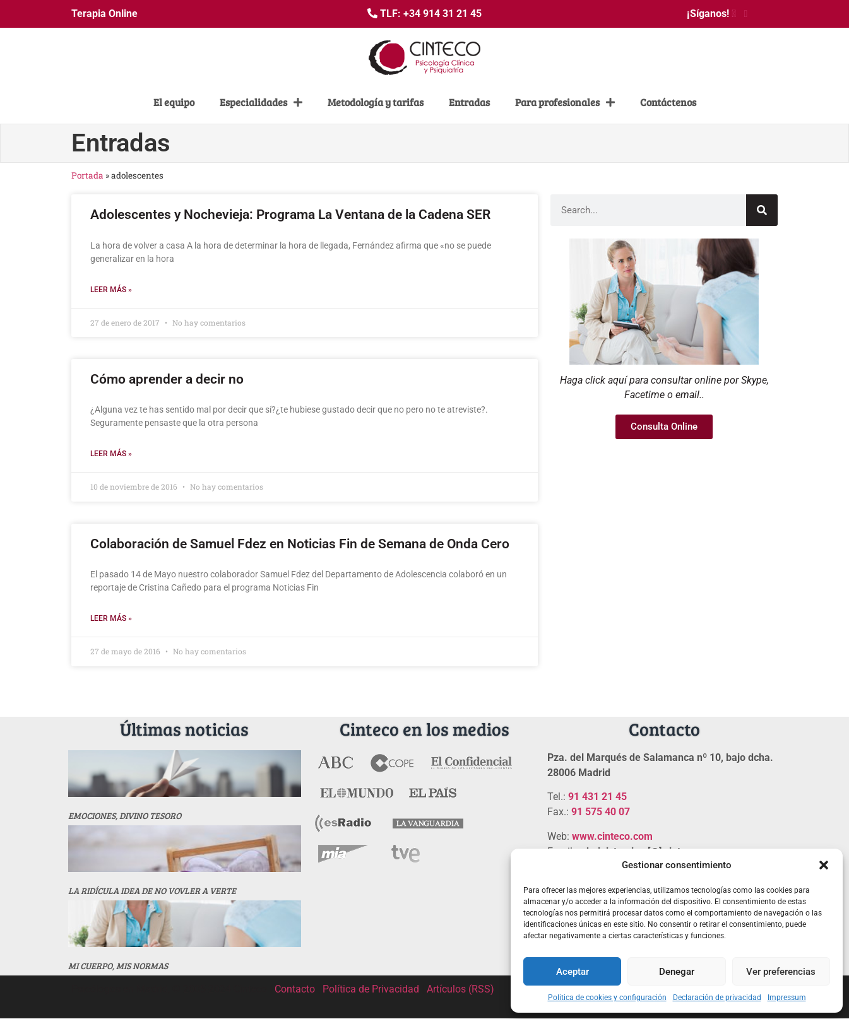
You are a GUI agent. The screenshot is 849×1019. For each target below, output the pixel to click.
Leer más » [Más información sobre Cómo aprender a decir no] (111, 453)
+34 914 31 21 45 (442, 14)
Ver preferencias (781, 971)
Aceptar (572, 971)
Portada (87, 175)
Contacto (295, 989)
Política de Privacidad (371, 989)
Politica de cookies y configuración (607, 997)
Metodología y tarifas (376, 102)
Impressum (787, 997)
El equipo (173, 102)
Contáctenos (668, 102)
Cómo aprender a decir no (167, 379)
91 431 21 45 (597, 797)
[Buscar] (762, 210)
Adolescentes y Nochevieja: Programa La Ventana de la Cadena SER (290, 214)
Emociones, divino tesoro (124, 816)
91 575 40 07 (600, 812)
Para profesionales (565, 102)
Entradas (469, 102)
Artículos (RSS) (460, 989)
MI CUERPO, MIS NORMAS (118, 966)
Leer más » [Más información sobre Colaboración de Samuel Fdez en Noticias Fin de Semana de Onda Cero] (111, 618)
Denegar (676, 971)
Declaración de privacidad (717, 997)
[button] (823, 865)
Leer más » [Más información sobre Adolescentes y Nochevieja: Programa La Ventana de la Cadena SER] (111, 289)
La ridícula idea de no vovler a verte (152, 891)
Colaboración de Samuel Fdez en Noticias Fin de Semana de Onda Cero (299, 543)
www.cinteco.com (612, 836)
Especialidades (261, 102)
